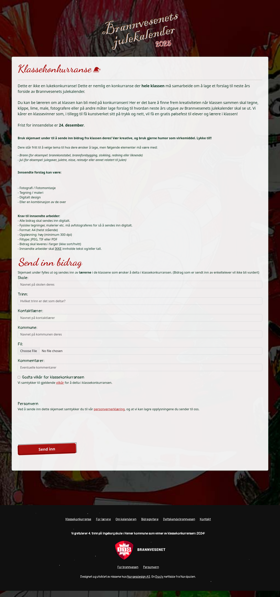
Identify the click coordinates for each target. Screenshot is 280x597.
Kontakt (205, 519)
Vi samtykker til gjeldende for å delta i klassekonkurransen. (65, 380)
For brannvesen (127, 567)
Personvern (151, 567)
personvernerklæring (109, 409)
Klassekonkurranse (78, 519)
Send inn (46, 449)
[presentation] (47, 426)
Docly (159, 577)
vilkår (60, 382)
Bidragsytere (149, 519)
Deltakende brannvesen (179, 519)
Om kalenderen (126, 519)
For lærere (103, 519)
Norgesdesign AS (138, 577)
